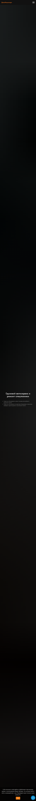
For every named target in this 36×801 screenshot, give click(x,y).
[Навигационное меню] (34, 2)
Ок (18, 798)
